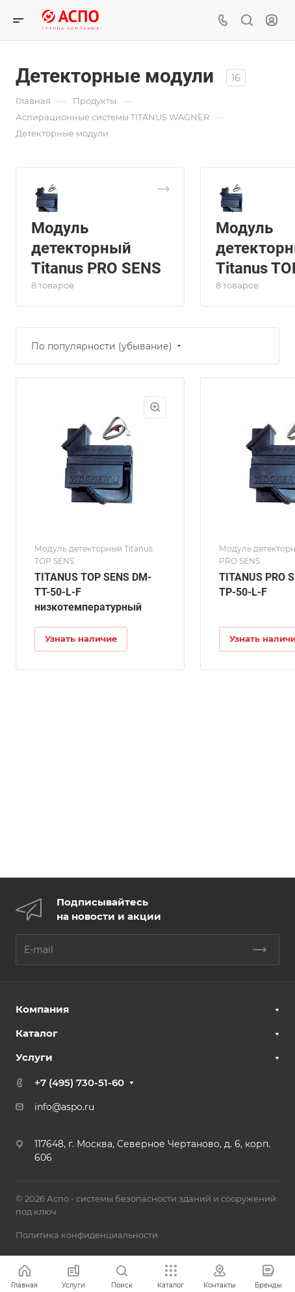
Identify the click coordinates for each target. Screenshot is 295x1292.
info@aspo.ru (64, 1107)
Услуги (34, 1057)
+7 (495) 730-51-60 (79, 1082)
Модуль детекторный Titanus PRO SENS (96, 248)
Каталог (37, 1033)
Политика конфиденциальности (87, 1235)
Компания (42, 1009)
